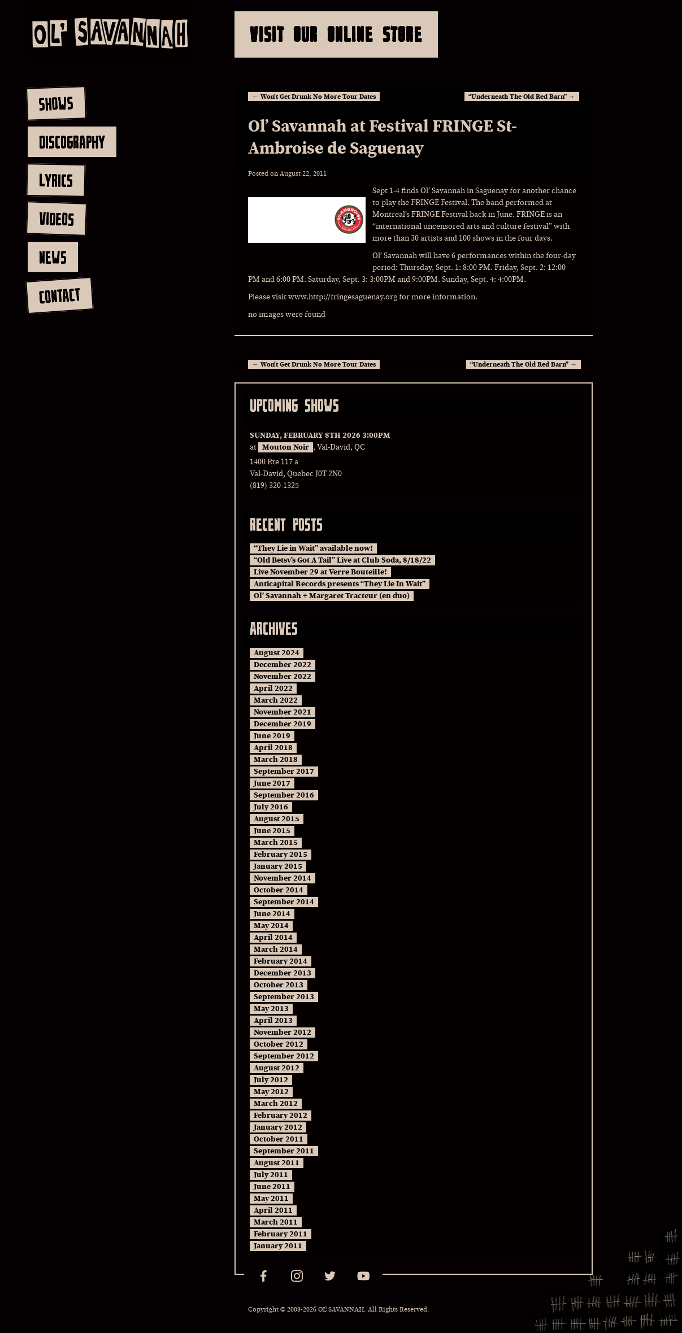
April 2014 (273, 938)
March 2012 (276, 1104)
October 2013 (278, 985)
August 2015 (276, 819)
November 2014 (282, 878)
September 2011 (284, 1151)
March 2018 (276, 760)
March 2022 (276, 700)
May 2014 (271, 926)
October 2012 (278, 1044)
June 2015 (272, 831)
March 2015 (276, 843)
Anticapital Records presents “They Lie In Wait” (339, 584)
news (53, 257)
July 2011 (271, 1175)
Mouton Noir (285, 447)
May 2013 (271, 1009)
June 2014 (272, 914)
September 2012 (284, 1056)
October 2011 (278, 1139)
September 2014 (284, 902)
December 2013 (282, 973)
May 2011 (271, 1199)
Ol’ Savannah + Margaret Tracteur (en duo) (332, 596)
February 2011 (280, 1234)
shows (55, 103)
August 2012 (276, 1068)
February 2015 (280, 855)
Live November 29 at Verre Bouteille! (320, 572)
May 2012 (271, 1092)
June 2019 (272, 736)
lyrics (55, 180)
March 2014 (276, 949)
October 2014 (278, 890)
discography (72, 142)
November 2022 (282, 677)
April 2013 (273, 1021)
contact (59, 296)
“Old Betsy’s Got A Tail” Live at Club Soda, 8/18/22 (342, 560)
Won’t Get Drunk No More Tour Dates (314, 96)
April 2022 (273, 688)
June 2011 (272, 1187)
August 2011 (276, 1163)
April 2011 (273, 1210)
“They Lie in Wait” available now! (313, 548)
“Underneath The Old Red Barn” (521, 96)
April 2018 (273, 748)
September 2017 (284, 772)
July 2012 (271, 1080)
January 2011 (278, 1246)
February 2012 (280, 1115)
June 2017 (272, 783)
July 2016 (271, 807)
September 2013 (284, 997)
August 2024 (276, 653)
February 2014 (280, 961)
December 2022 (282, 665)
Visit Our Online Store (336, 34)
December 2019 (282, 724)
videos (56, 218)
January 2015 (278, 866)
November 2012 (282, 1032)
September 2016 (284, 795)
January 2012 (278, 1127)
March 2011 (276, 1222)
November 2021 (282, 712)
